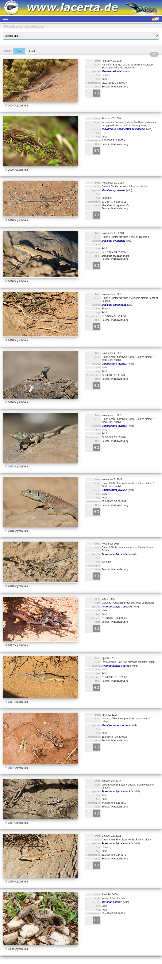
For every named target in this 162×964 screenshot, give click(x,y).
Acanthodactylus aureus (116, 665)
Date (19, 51)
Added (31, 51)
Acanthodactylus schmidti (117, 791)
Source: (114, 86)
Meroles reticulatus (112, 71)
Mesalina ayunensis (113, 190)
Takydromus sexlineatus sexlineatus (123, 129)
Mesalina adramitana (113, 304)
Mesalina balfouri (112, 902)
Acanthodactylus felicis (115, 554)
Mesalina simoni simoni (115, 725)
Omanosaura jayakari (114, 363)
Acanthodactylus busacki (116, 606)
